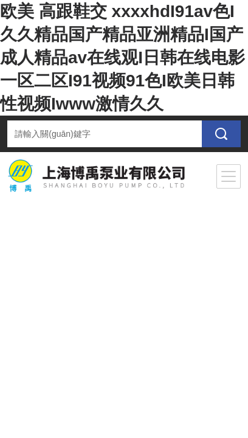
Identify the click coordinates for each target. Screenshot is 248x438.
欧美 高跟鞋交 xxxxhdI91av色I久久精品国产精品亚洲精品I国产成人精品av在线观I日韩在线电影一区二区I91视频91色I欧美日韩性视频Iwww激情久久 (122, 57)
